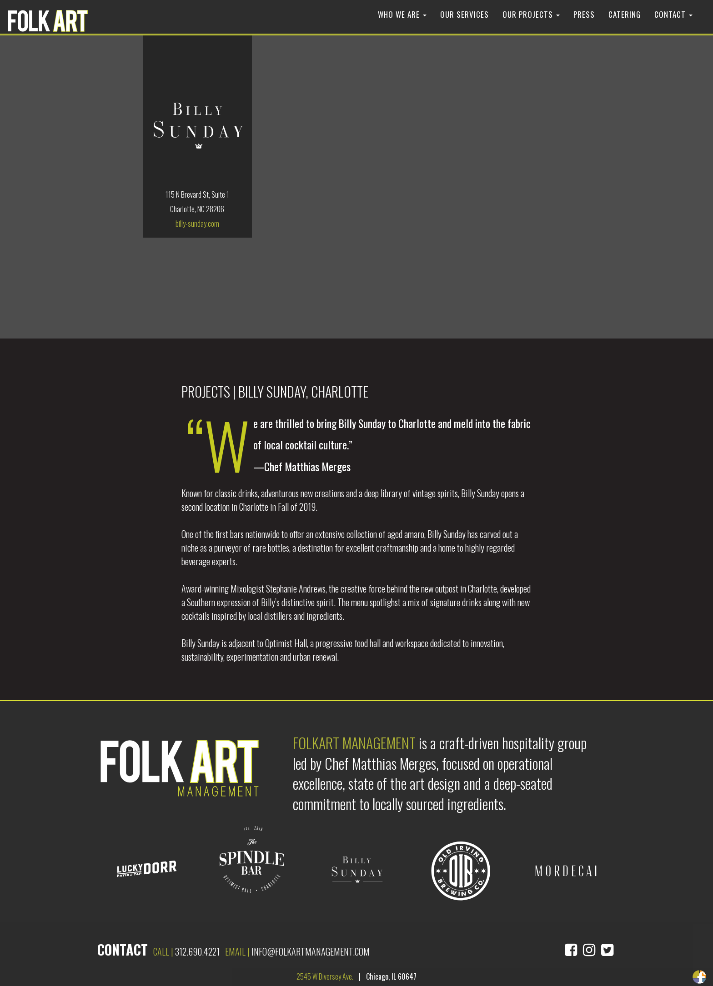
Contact (673, 14)
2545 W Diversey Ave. (324, 976)
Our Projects (531, 14)
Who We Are (402, 14)
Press (584, 14)
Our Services (464, 14)
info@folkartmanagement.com (310, 951)
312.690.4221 (197, 951)
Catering (624, 14)
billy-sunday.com (197, 223)
